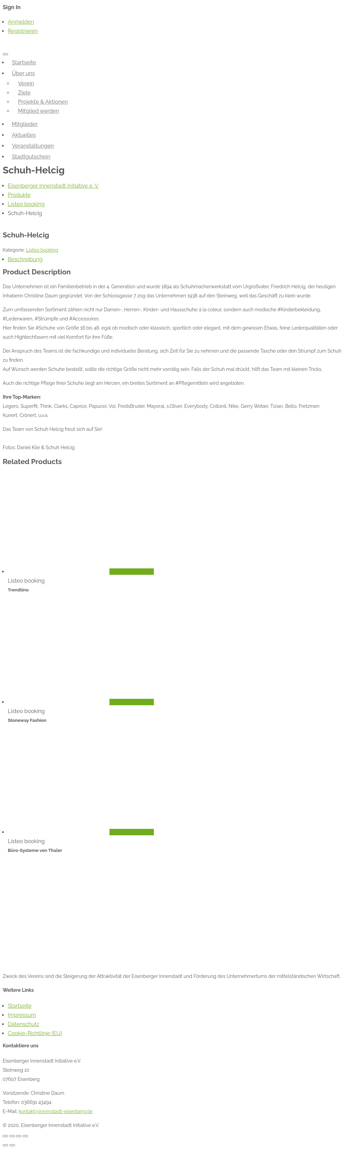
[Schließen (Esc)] (5, 1136)
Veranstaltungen (33, 146)
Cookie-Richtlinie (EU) (35, 1033)
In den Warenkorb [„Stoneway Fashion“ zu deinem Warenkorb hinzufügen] (131, 702)
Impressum (22, 1015)
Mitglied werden (38, 111)
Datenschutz (23, 1024)
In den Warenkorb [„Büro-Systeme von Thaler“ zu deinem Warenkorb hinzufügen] (131, 832)
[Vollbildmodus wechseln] (18, 1136)
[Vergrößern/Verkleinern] (25, 1136)
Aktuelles (24, 135)
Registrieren (23, 31)
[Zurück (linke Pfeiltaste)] (5, 1145)
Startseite (24, 62)
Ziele (24, 92)
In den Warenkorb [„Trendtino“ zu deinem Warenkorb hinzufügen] (131, 571)
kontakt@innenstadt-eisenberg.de (56, 1111)
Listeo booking (42, 250)
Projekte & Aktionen (43, 102)
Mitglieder (25, 124)
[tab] (176, 259)
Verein (26, 83)
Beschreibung (25, 259)
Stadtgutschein (31, 156)
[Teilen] (12, 1136)
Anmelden (21, 22)
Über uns (23, 73)
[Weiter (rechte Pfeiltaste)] (12, 1145)
